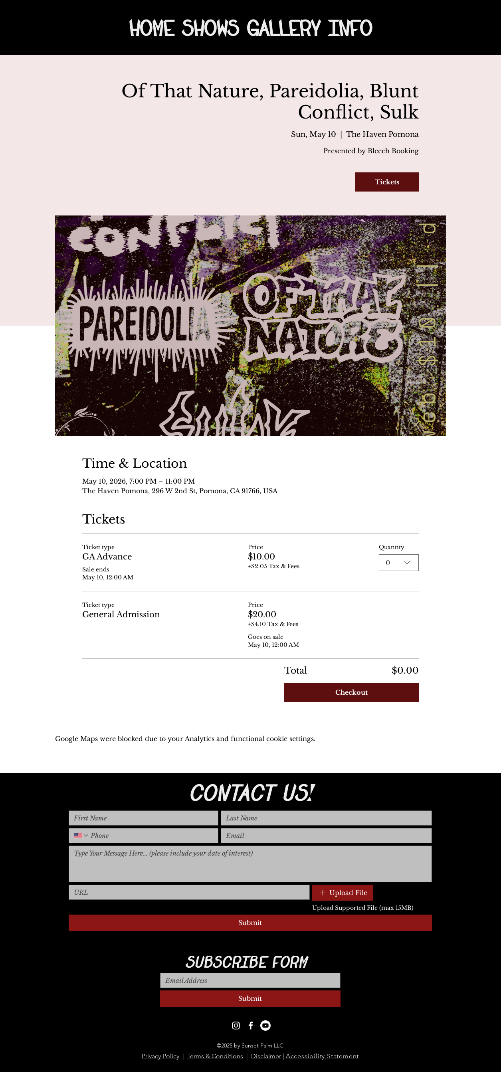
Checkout (351, 692)
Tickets (387, 182)
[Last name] (323, 818)
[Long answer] (250, 864)
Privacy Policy (160, 1056)
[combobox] (399, 562)
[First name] (141, 818)
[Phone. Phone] (151, 835)
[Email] (323, 835)
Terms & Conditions (215, 1056)
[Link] (187, 892)
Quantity (391, 547)
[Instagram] (236, 1025)
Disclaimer (266, 1056)
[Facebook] (251, 1025)
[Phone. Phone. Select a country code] (81, 835)
